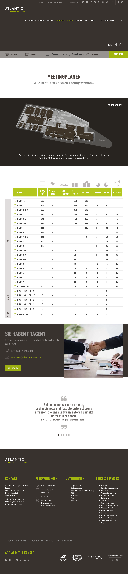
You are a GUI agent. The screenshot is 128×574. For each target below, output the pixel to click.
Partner (74, 500)
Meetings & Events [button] (65, 21)
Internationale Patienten (107, 496)
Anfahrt (42, 2)
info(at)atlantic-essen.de (16, 504)
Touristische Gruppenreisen (108, 501)
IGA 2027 (105, 485)
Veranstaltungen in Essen (109, 521)
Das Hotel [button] (30, 21)
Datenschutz (76, 488)
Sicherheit (105, 513)
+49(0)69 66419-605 (48, 505)
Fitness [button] (94, 21)
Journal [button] (120, 21)
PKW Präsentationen (110, 505)
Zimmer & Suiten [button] (46, 21)
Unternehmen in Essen (111, 518)
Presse (73, 498)
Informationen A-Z (109, 515)
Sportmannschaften (109, 488)
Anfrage (44, 496)
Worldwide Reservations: (47, 501)
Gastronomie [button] (82, 21)
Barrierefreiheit (108, 510)
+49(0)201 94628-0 (48, 485)
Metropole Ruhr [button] (107, 21)
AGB (72, 493)
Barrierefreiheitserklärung (82, 490)
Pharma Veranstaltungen (108, 491)
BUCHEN (118, 54)
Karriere (74, 495)
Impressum (76, 485)
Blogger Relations (109, 508)
